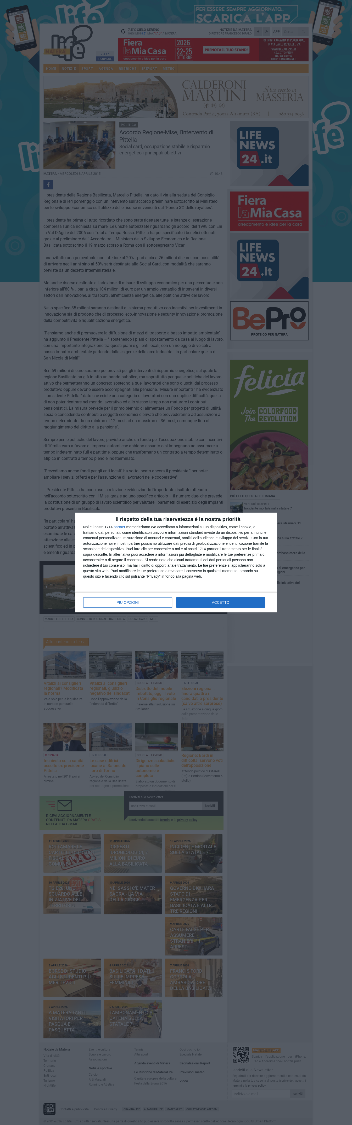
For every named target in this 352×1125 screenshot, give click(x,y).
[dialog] (176, 562)
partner (119, 527)
